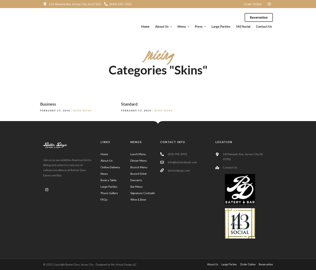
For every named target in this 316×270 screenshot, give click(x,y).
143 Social (243, 26)
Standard (129, 104)
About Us (161, 26)
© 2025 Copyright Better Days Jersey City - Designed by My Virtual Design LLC (90, 264)
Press (199, 26)
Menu (182, 26)
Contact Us (264, 26)
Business (48, 104)
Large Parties (221, 26)
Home (145, 26)
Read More (82, 110)
